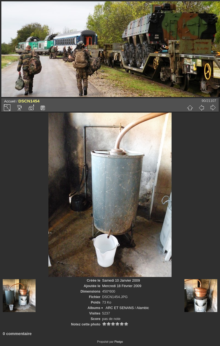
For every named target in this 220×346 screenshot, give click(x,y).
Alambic (143, 308)
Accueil (9, 101)
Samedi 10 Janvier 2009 (121, 280)
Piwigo (118, 341)
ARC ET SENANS (120, 308)
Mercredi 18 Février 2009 (121, 286)
